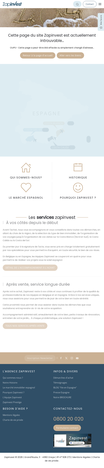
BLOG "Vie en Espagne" (65, 387)
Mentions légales (11, 415)
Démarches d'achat (63, 377)
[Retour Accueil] (12, 4)
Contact (90, 4)
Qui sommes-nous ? (13, 377)
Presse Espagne (61, 392)
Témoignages (60, 382)
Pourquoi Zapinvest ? (13, 392)
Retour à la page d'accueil (38, 55)
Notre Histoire (10, 382)
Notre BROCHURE (62, 397)
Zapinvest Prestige (12, 402)
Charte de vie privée (13, 419)
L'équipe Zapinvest (12, 397)
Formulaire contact (67, 427)
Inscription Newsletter (40, 358)
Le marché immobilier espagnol (19, 387)
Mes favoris (101, 22)
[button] (100, 4)
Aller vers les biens (70, 55)
